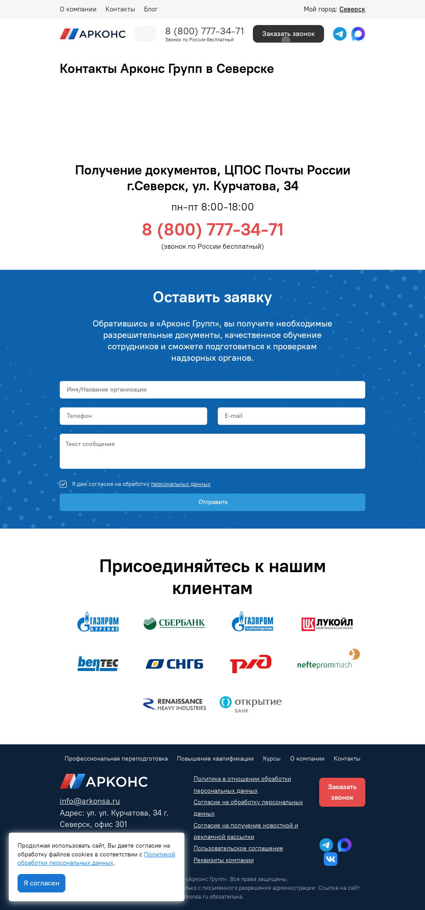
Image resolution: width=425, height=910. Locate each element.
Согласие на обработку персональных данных (248, 807)
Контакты (120, 9)
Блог (151, 9)
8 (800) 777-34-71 (204, 31)
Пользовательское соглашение (238, 848)
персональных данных (181, 484)
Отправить (212, 502)
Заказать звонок (288, 33)
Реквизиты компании (224, 860)
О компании (78, 9)
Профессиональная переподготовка (116, 758)
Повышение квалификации (215, 758)
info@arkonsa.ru (90, 800)
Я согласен (41, 883)
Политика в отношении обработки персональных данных (242, 784)
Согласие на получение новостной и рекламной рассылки (246, 831)
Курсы (272, 758)
